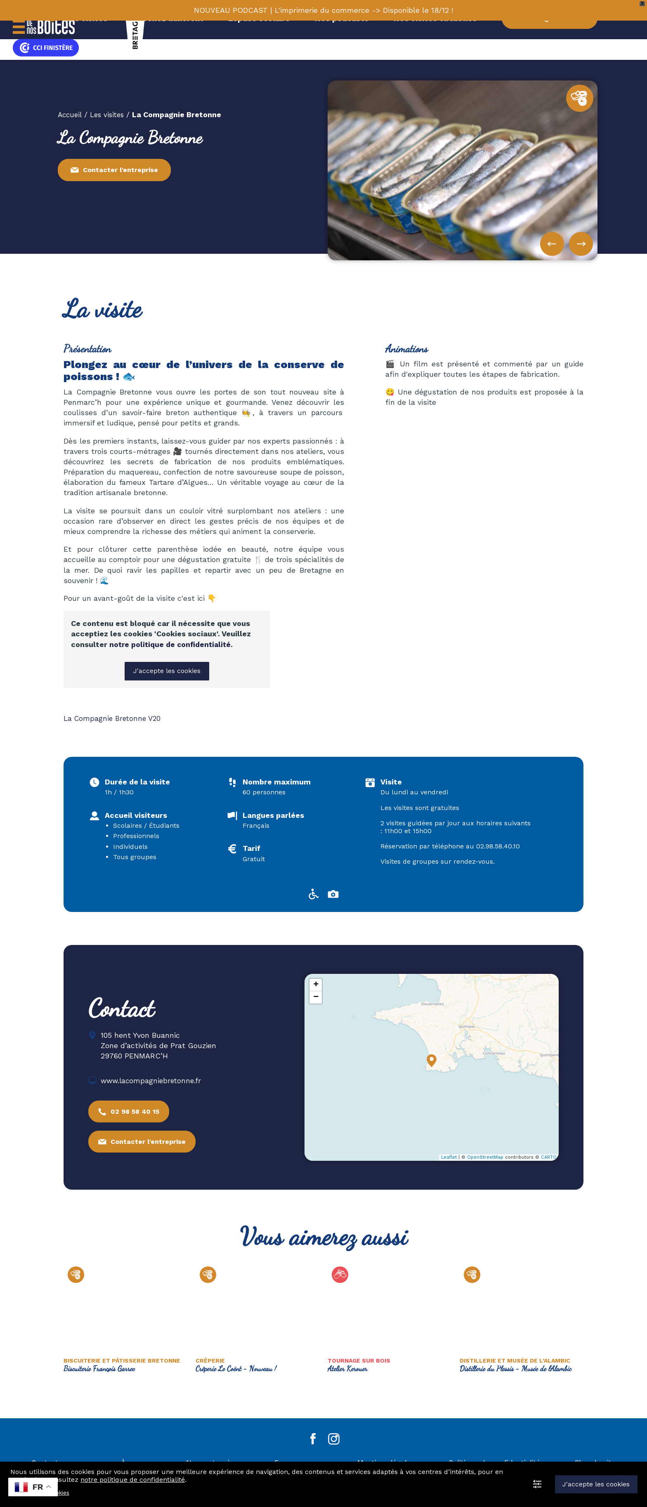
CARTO (549, 1156)
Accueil (70, 114)
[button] (581, 243)
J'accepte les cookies (167, 670)
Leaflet (449, 1156)
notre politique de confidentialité (171, 644)
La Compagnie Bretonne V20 (114, 717)
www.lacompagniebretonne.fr (153, 1079)
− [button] (316, 996)
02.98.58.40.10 (498, 845)
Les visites (111, 114)
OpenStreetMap (485, 1156)
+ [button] (316, 984)
